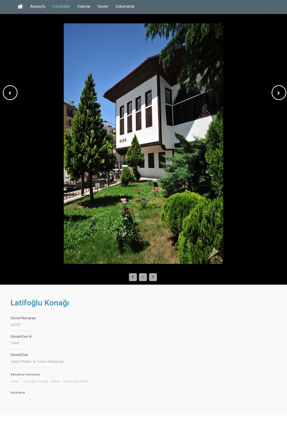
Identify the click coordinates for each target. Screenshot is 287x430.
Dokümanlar (125, 6)
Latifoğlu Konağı (35, 381)
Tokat (15, 381)
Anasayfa (37, 6)
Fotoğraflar (61, 6)
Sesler (103, 6)
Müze (55, 381)
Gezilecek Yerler (75, 381)
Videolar (84, 6)
